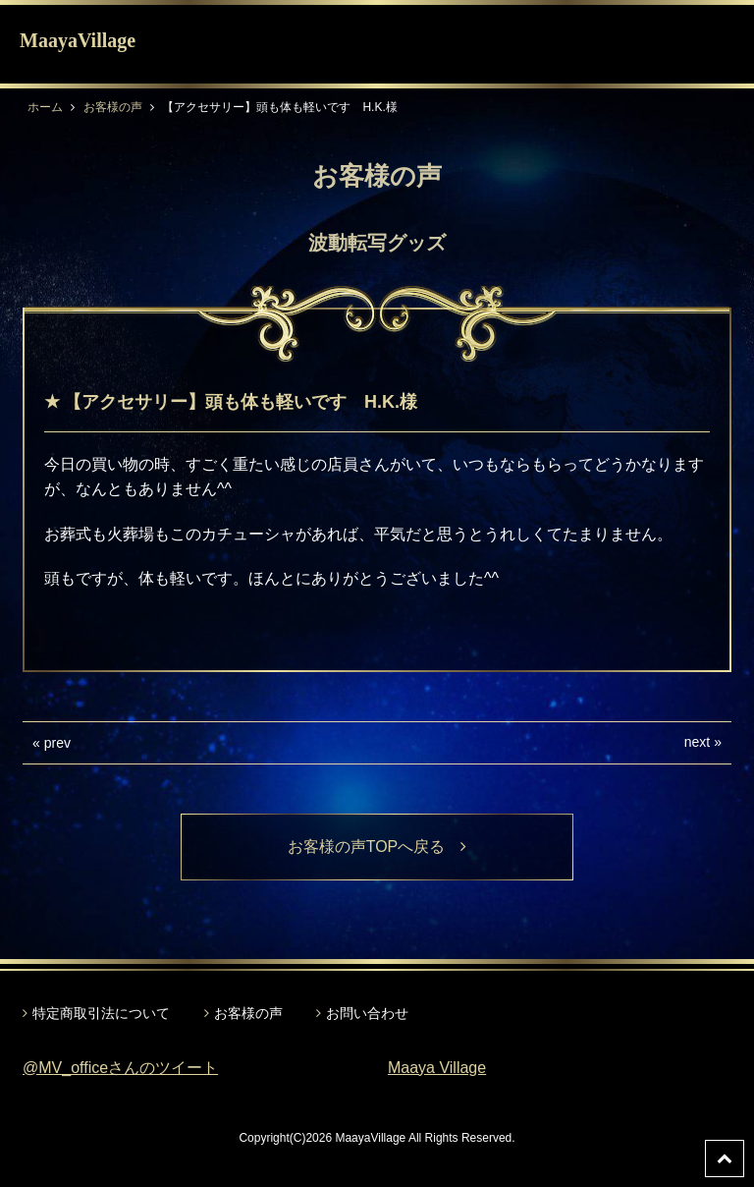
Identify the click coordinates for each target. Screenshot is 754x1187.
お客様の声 (112, 107)
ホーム (45, 107)
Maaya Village (437, 1067)
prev (57, 743)
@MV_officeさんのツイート (120, 1067)
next (697, 742)
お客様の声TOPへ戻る (377, 846)
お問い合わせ (367, 1013)
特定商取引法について (101, 1013)
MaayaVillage (77, 40)
